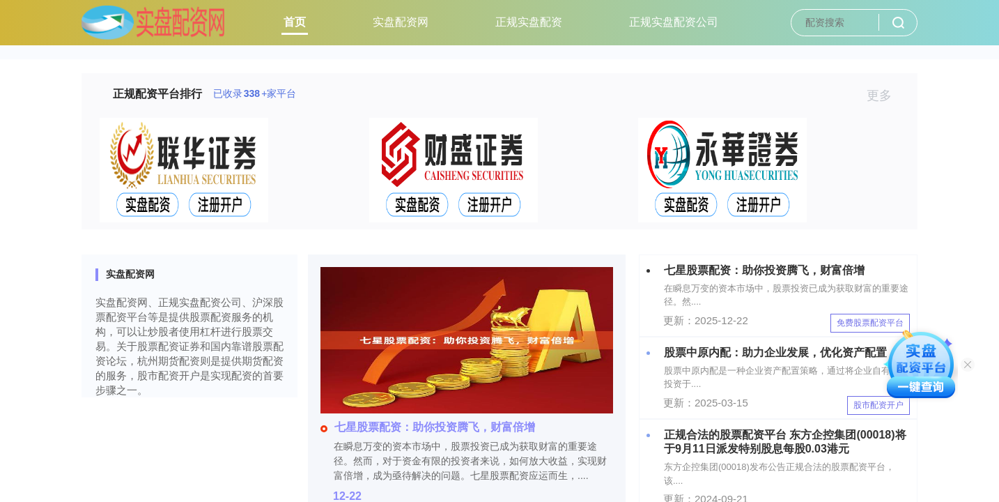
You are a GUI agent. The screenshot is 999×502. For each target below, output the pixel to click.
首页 (295, 22)
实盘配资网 (400, 22)
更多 (885, 95)
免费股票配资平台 (870, 323)
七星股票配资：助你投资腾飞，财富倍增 (427, 427)
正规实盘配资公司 (673, 22)
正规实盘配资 (528, 22)
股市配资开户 (878, 405)
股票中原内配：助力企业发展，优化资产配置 (775, 352)
